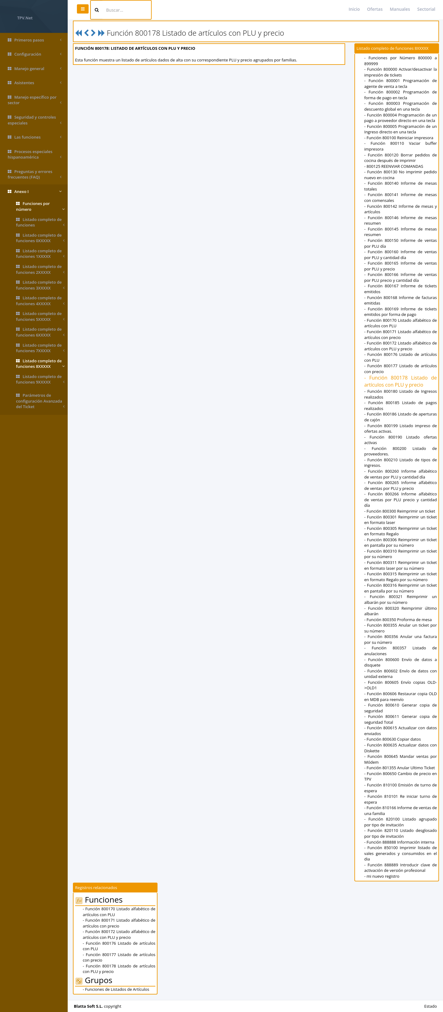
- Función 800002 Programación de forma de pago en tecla (400, 94)
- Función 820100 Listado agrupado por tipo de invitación (400, 822)
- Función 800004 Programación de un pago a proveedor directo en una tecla (400, 118)
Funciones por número (40, 206)
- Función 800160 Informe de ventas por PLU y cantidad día (400, 254)
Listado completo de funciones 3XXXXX (40, 285)
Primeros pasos (35, 40)
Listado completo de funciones (40, 222)
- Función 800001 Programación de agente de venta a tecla (400, 83)
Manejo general (35, 69)
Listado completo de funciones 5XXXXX (40, 316)
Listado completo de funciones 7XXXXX (40, 348)
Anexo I (35, 192)
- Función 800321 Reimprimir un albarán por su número (400, 599)
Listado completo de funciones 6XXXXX (40, 332)
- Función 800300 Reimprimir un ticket (399, 511)
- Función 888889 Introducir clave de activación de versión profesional (400, 867)
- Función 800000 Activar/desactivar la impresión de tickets (400, 72)
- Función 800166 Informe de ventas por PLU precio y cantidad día (400, 277)
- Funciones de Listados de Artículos (116, 989)
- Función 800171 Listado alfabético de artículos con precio (400, 334)
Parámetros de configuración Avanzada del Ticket (40, 401)
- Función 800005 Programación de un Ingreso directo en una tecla (400, 129)
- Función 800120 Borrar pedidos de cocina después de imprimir (400, 157)
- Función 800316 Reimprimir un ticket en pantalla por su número (400, 588)
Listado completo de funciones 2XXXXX (40, 269)
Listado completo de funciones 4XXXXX (40, 300)
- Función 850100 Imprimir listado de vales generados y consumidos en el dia (400, 853)
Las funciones (35, 137)
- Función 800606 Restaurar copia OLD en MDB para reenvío (400, 696)
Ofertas (375, 9)
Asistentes (35, 83)
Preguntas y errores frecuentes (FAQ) (35, 174)
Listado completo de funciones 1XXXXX (40, 253)
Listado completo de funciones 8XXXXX (40, 363)
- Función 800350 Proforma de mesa (398, 619)
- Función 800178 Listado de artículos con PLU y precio (400, 381)
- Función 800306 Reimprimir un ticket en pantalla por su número (400, 542)
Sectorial (426, 9)
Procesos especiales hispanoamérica (35, 154)
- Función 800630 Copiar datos (392, 739)
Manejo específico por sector (35, 100)
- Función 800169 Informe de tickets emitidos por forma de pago (400, 311)
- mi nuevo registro (381, 876)
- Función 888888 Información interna (399, 842)
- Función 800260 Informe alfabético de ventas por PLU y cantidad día (400, 474)
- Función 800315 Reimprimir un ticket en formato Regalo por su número (400, 576)
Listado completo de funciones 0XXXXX (40, 238)
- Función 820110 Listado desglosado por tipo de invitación (400, 833)
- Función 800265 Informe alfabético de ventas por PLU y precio (400, 485)
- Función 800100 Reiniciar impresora (398, 137)
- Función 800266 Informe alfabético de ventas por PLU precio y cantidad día (400, 499)
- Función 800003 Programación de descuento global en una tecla (400, 106)
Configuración (35, 54)
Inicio (354, 9)
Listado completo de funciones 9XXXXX (40, 379)
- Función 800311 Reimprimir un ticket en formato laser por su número (400, 565)
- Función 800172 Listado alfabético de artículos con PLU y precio (400, 346)
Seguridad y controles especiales (35, 120)
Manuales (400, 9)
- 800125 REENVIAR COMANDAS (393, 166)
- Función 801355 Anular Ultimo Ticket (399, 767)
